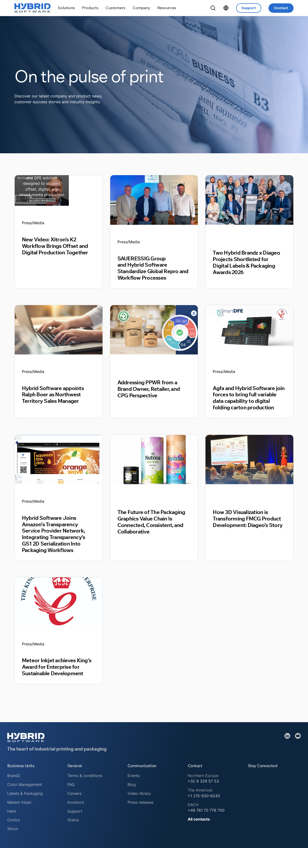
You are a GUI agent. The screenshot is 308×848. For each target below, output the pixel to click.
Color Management (24, 784)
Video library (139, 793)
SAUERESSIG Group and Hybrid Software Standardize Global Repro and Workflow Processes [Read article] (152, 268)
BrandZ (13, 775)
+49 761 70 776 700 (206, 810)
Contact (281, 8)
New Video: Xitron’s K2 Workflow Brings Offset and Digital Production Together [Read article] (55, 246)
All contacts (199, 819)
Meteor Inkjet (19, 802)
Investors (75, 802)
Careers (74, 793)
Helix (11, 811)
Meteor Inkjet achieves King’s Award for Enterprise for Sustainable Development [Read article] (56, 667)
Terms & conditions (84, 775)
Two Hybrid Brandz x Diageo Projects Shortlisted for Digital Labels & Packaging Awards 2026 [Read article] (246, 262)
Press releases (141, 802)
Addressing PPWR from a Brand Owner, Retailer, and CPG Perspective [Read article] (148, 389)
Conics (13, 819)
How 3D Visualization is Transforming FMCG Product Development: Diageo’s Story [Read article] (247, 518)
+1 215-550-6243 (204, 795)
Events (134, 775)
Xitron (12, 828)
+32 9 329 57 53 (203, 781)
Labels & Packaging (25, 793)
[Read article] (42, 190)
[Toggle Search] (213, 8)
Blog (132, 784)
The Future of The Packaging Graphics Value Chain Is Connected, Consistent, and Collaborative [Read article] (151, 521)
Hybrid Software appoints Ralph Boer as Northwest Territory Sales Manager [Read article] (53, 395)
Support (249, 8)
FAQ (71, 784)
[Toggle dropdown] (66, 8)
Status (73, 819)
